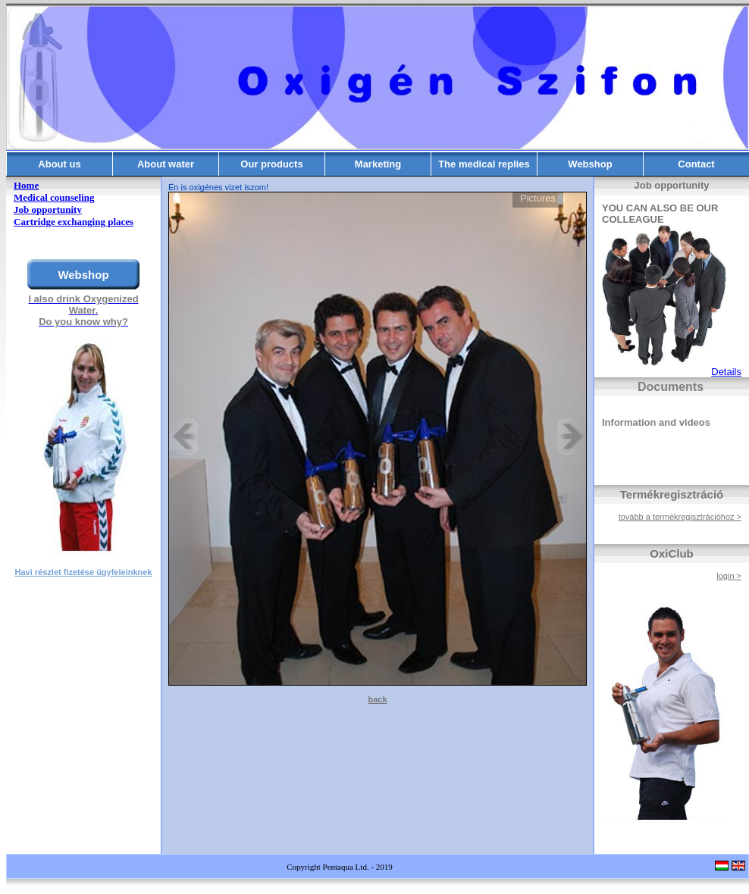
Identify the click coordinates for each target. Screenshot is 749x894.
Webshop (590, 164)
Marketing (378, 164)
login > (728, 575)
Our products (271, 164)
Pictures (538, 198)
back (377, 699)
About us (59, 164)
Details (726, 371)
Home (26, 185)
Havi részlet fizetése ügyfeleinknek (83, 572)
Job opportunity (48, 209)
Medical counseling (54, 197)
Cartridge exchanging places (73, 221)
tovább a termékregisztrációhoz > (680, 516)
